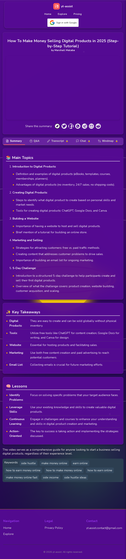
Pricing (78, 14)
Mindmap (109, 141)
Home (47, 14)
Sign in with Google (63, 23)
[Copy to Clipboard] (57, 126)
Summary (14, 141)
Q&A (35, 141)
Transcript (58, 141)
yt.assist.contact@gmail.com (104, 528)
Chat (83, 141)
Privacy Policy (54, 528)
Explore (62, 14)
